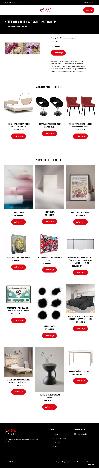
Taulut (24, 27)
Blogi (56, 446)
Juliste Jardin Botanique (80, 212)
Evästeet (75, 462)
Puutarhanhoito (60, 438)
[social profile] (19, 2)
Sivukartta (90, 464)
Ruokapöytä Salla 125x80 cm (80, 371)
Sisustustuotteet (13, 27)
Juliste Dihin (18, 212)
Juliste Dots (49, 326)
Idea (56, 434)
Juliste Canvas (49, 212)
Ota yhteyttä (65, 462)
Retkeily (57, 442)
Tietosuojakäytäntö (86, 462)
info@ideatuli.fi (88, 2)
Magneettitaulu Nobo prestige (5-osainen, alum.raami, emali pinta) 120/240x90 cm (80, 260)
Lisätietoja (58, 53)
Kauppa (89, 10)
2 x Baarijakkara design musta (49, 124)
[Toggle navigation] (7, 10)
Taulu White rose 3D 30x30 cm (18, 257)
